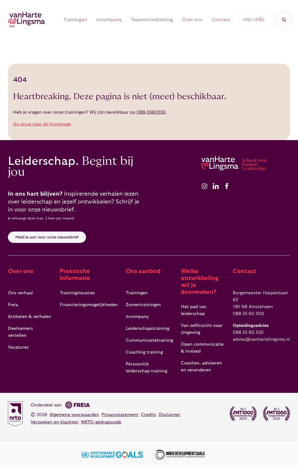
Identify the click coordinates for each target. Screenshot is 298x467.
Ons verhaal (20, 293)
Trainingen (86, 19)
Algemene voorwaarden (74, 414)
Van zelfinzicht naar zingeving (202, 329)
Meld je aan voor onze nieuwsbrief (47, 237)
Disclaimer (169, 414)
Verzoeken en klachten (55, 422)
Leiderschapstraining (147, 328)
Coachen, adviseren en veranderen (201, 366)
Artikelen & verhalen (29, 316)
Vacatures (18, 347)
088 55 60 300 (248, 313)
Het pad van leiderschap (194, 310)
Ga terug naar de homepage (42, 124)
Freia (13, 304)
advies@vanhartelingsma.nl (261, 339)
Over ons (197, 19)
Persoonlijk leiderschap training (146, 367)
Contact (223, 19)
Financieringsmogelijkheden (89, 304)
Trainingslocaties (77, 293)
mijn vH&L (257, 20)
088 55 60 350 (248, 332)
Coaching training (144, 352)
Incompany (118, 19)
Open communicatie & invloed (202, 348)
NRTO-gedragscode (101, 422)
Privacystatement (120, 414)
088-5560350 (151, 112)
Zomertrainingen (143, 304)
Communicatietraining (149, 340)
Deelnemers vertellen (20, 332)
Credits (148, 414)
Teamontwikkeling (159, 19)
